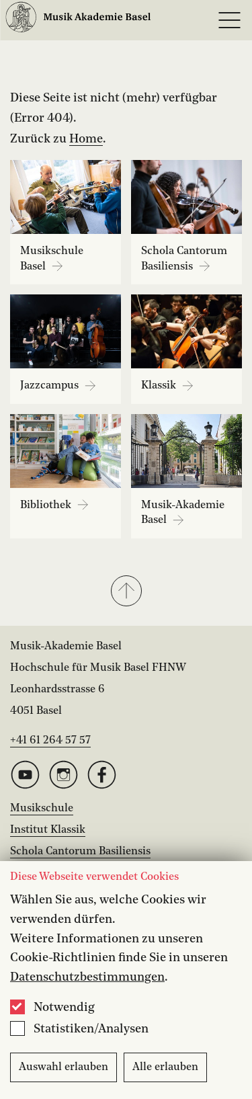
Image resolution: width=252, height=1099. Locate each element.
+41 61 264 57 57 (50, 740)
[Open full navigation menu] (229, 20)
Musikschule (41, 808)
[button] (126, 592)
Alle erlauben (165, 1067)
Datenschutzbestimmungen (87, 977)
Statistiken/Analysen (91, 1029)
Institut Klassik (47, 830)
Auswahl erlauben (63, 1067)
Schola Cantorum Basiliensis (80, 851)
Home (86, 139)
